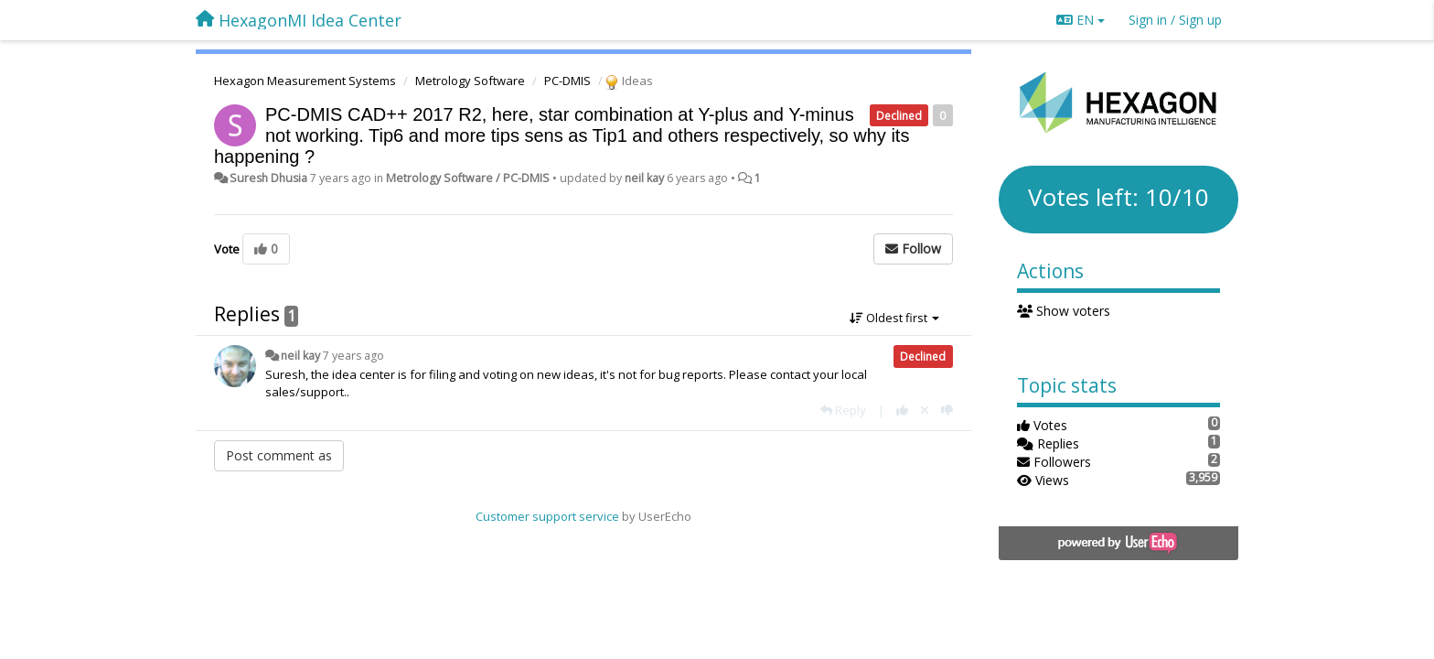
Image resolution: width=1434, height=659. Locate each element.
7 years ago (353, 355)
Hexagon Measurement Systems (305, 80)
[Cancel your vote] (924, 410)
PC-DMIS (567, 80)
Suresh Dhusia (268, 178)
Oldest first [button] (894, 317)
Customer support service (547, 516)
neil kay (644, 178)
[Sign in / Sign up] (1175, 20)
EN (1080, 19)
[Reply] (843, 410)
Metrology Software (470, 80)
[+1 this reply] (902, 410)
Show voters (1064, 310)
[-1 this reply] (947, 410)
